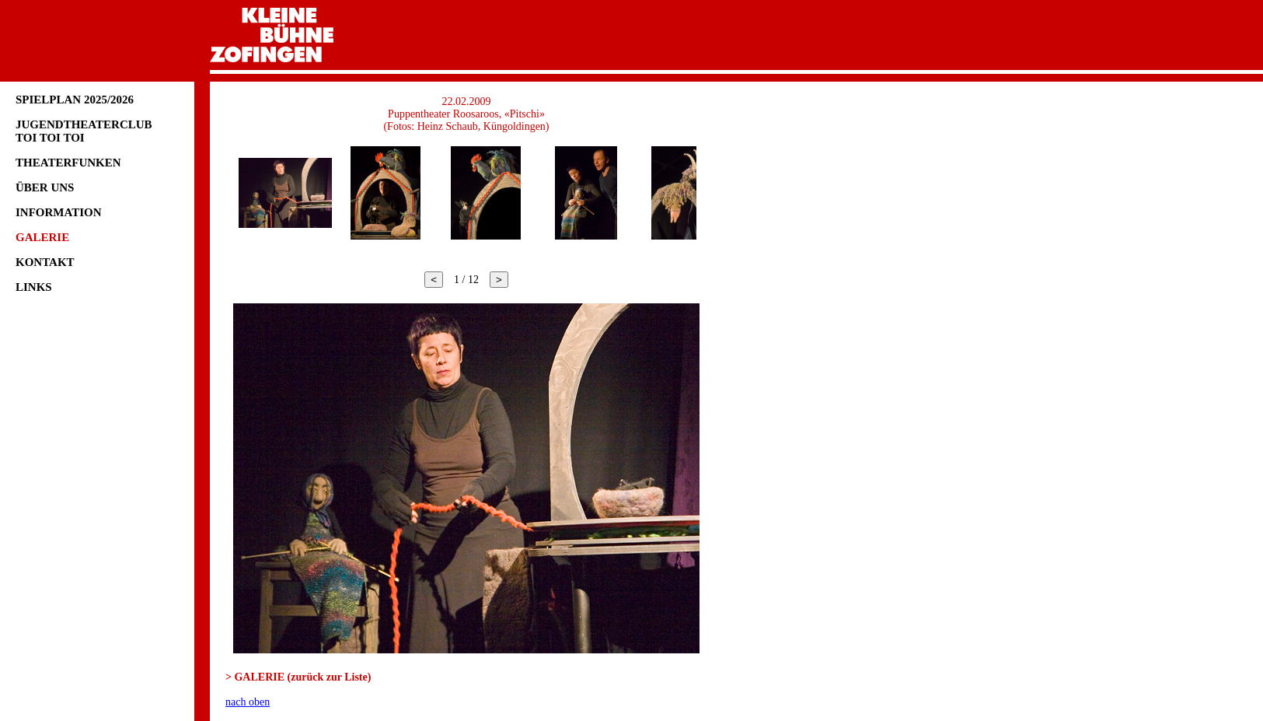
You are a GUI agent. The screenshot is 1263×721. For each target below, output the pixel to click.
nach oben (247, 702)
